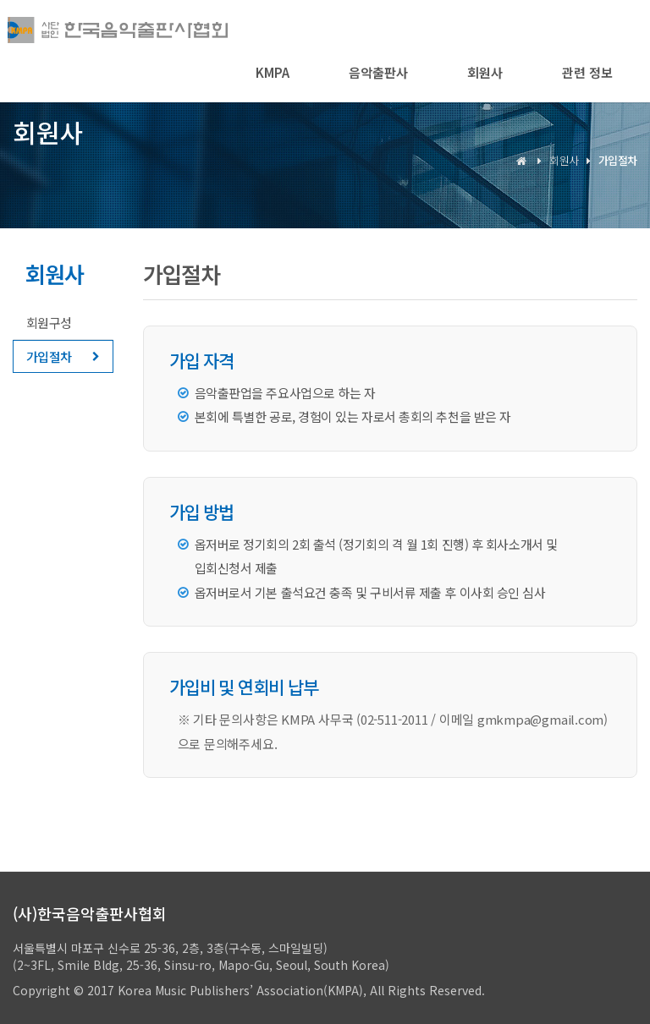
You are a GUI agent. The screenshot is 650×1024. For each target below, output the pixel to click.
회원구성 (49, 322)
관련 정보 (587, 72)
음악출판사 (378, 72)
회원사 (485, 72)
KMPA (272, 72)
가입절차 (49, 356)
